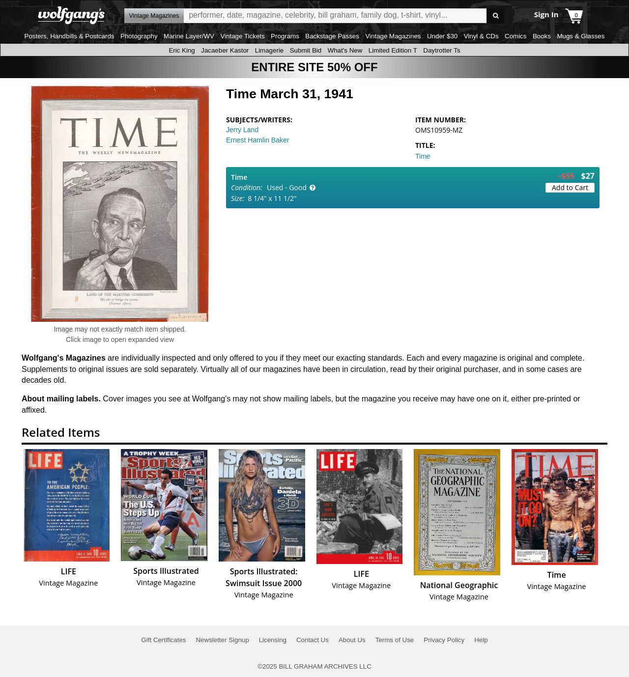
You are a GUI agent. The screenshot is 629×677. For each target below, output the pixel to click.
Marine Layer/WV (189, 36)
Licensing (272, 640)
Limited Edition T (393, 50)
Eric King (182, 50)
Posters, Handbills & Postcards (69, 36)
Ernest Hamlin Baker (257, 140)
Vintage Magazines (393, 36)
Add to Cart (570, 187)
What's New (345, 50)
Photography (139, 36)
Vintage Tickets (242, 36)
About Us (352, 640)
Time (422, 156)
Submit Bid (305, 50)
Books (542, 36)
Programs (285, 36)
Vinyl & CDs (481, 36)
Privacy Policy (444, 640)
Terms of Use (394, 640)
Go (495, 16)
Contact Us (312, 640)
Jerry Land (242, 130)
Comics (515, 36)
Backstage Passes (332, 36)
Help (480, 640)
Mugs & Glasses (580, 36)
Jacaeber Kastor (225, 50)
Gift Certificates (163, 640)
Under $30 (442, 36)
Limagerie (269, 50)
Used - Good (287, 187)
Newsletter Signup (222, 640)
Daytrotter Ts (441, 50)
